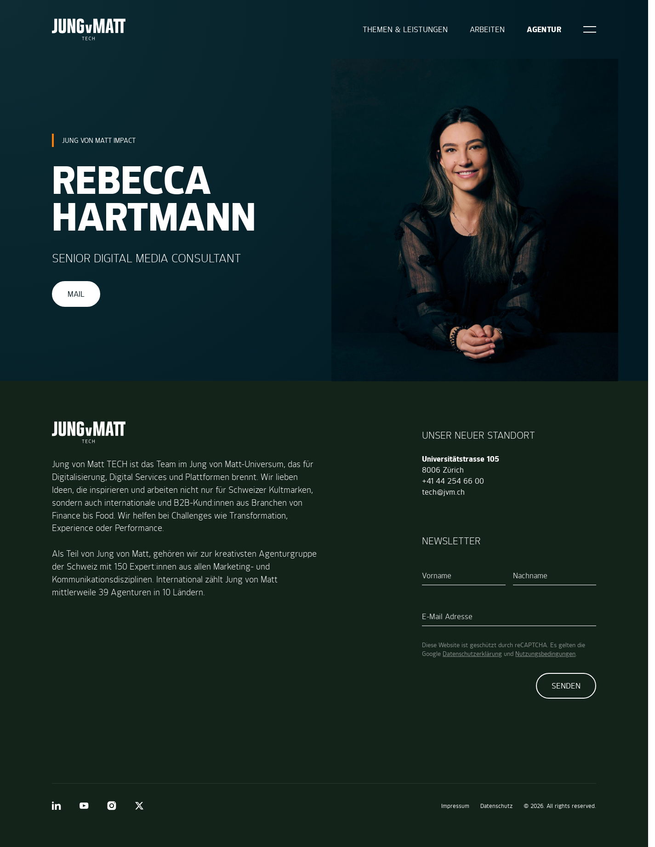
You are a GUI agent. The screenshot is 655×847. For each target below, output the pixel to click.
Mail (76, 294)
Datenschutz (496, 805)
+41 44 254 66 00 (453, 481)
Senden (566, 685)
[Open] (589, 29)
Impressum (455, 805)
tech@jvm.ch (443, 492)
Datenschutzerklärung (472, 653)
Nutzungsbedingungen (545, 653)
